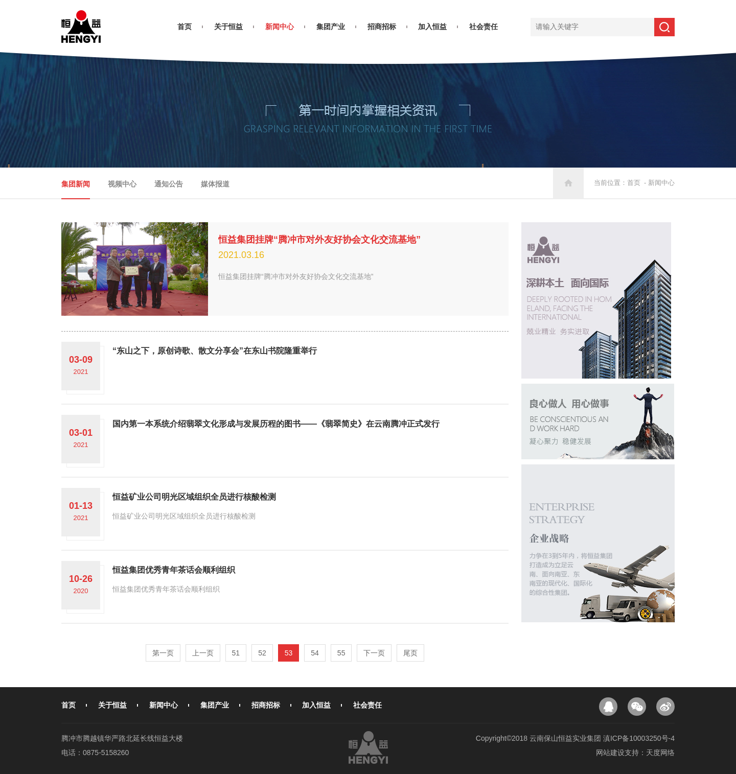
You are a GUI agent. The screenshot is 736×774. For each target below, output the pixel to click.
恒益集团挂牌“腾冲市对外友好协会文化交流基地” (319, 239)
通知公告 (168, 184)
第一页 (163, 653)
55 (341, 653)
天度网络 (660, 752)
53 (289, 653)
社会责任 (483, 26)
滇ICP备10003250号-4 (639, 738)
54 (315, 653)
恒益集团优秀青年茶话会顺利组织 (173, 570)
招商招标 (381, 26)
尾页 (410, 653)
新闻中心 (279, 26)
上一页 (203, 653)
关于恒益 (228, 26)
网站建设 (610, 752)
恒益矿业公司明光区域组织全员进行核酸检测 (194, 496)
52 (262, 653)
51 (236, 653)
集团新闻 (75, 184)
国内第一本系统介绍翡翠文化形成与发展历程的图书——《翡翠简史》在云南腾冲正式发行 (276, 423)
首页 (184, 26)
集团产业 (330, 26)
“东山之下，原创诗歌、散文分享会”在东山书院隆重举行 (214, 350)
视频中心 (122, 184)
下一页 (374, 653)
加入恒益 (432, 26)
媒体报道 (215, 184)
